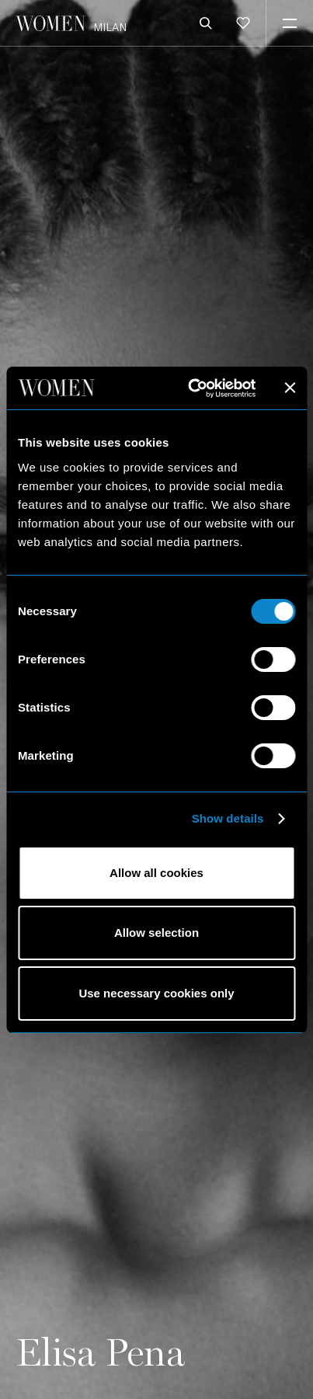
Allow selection (156, 932)
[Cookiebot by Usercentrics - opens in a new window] (192, 388)
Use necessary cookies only (156, 993)
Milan (110, 26)
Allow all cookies (156, 872)
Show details (228, 818)
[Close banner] (289, 387)
